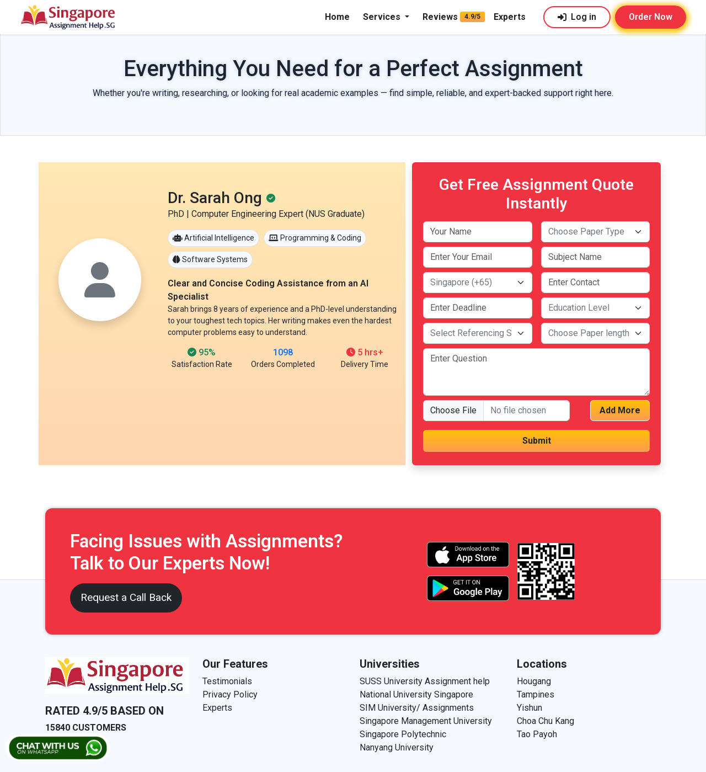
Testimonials (227, 681)
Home (337, 17)
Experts (510, 17)
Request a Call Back (126, 597)
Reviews (440, 17)
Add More (620, 410)
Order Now (650, 17)
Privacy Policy (230, 694)
